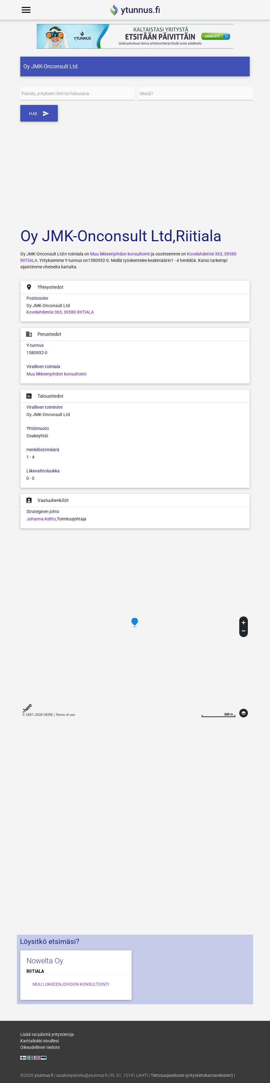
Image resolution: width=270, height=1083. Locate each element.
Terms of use (65, 714)
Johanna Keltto (41, 518)
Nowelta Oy (44, 961)
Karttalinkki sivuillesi (39, 1040)
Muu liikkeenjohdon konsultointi (120, 253)
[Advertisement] (135, 171)
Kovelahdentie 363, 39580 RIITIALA (60, 312)
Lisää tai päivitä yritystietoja (47, 1034)
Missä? (146, 93)
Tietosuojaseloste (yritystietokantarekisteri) (192, 1075)
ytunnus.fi (44, 1075)
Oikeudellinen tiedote (40, 1047)
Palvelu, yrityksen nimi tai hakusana (55, 93)
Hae (39, 113)
